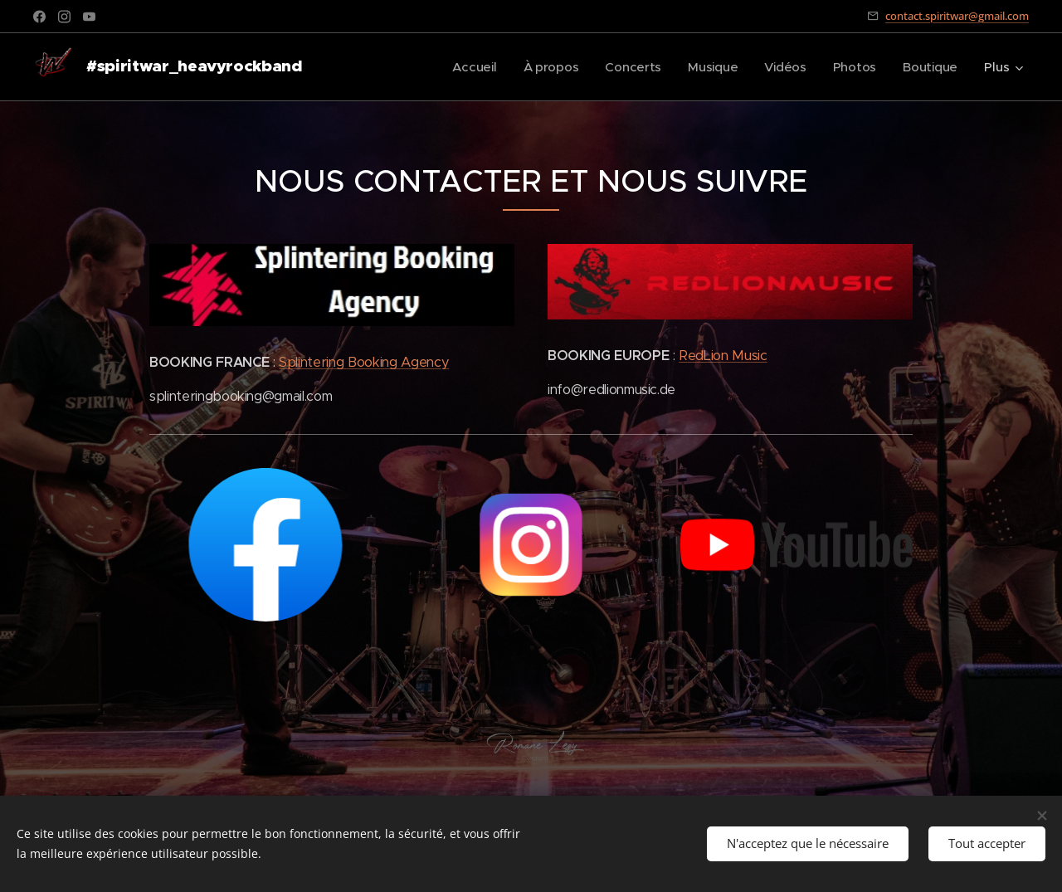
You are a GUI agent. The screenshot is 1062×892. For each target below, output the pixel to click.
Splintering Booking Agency (364, 362)
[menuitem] (468, 67)
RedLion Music (723, 355)
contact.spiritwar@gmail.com (957, 15)
